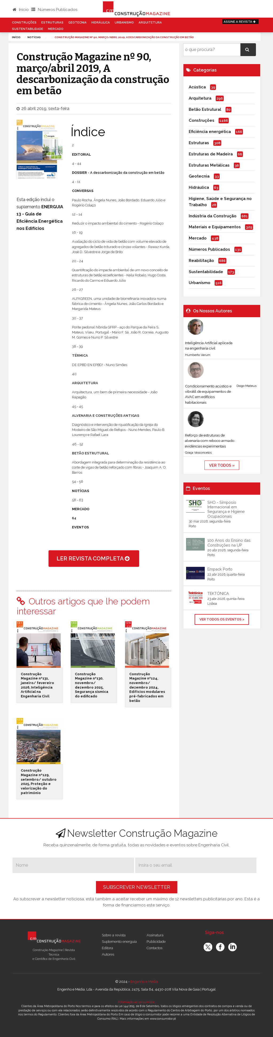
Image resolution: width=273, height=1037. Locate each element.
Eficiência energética (210, 131)
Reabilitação (201, 260)
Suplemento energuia (119, 941)
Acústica (197, 87)
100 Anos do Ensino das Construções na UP (229, 542)
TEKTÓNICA (218, 593)
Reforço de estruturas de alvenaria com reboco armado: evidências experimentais (210, 440)
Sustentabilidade (27, 29)
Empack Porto (219, 569)
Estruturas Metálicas (209, 165)
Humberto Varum (197, 355)
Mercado (55, 29)
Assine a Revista (240, 21)
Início (21, 9)
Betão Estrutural (205, 109)
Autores (108, 954)
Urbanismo (124, 22)
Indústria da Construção (212, 216)
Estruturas (52, 22)
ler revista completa (94, 558)
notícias (34, 37)
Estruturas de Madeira (211, 154)
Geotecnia (77, 22)
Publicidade (156, 941)
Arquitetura (150, 22)
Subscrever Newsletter (136, 887)
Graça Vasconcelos (198, 452)
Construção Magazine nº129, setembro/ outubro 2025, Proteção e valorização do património (39, 781)
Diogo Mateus (246, 386)
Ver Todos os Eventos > (221, 619)
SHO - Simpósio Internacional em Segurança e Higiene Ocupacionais (226, 509)
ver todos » (222, 465)
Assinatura (155, 935)
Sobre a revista (114, 935)
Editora (107, 948)
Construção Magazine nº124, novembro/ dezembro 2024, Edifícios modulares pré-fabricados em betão (147, 687)
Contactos (154, 948)
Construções (24, 22)
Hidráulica (100, 22)
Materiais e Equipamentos (215, 227)
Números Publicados (54, 9)
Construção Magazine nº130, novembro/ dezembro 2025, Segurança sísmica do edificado (91, 685)
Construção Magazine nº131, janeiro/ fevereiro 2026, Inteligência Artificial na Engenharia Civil (37, 685)
